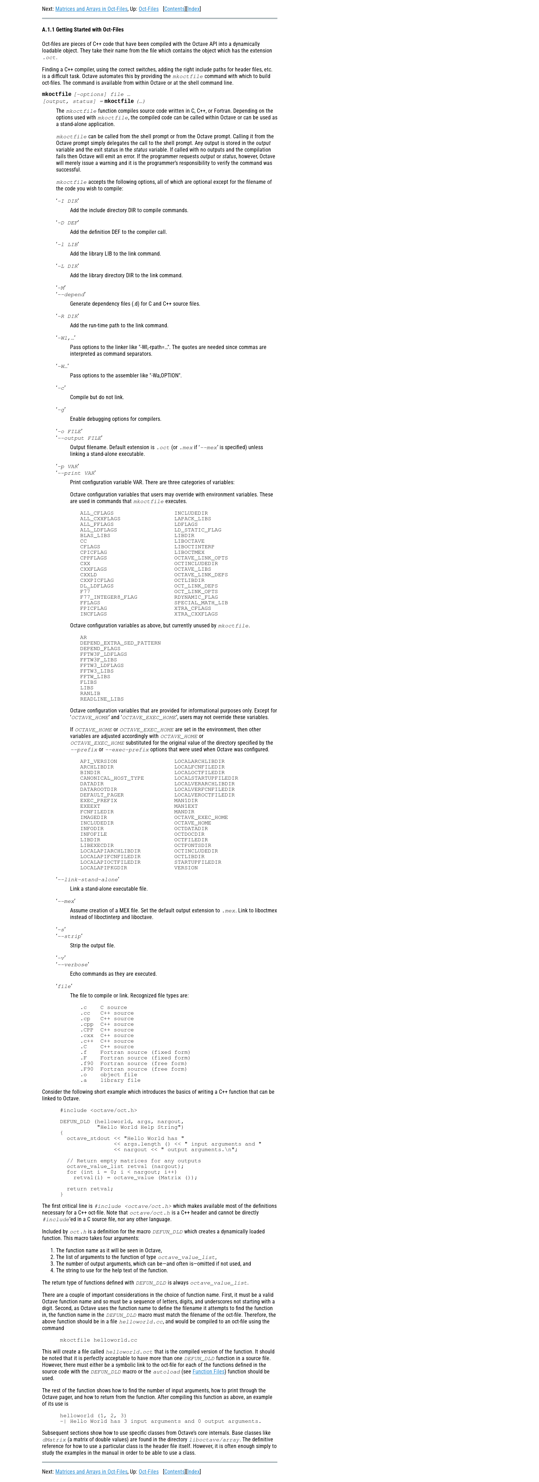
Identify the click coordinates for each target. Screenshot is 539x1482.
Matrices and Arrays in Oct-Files (91, 9)
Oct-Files (149, 9)
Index (193, 9)
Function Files (208, 1373)
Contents (174, 9)
